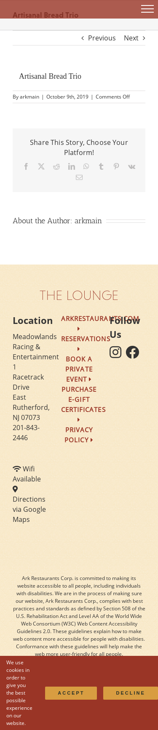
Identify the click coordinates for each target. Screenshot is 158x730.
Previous (102, 38)
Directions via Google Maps (29, 509)
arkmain (29, 96)
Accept (71, 692)
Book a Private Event (78, 369)
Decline (130, 692)
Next (131, 38)
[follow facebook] (134, 354)
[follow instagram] (118, 354)
